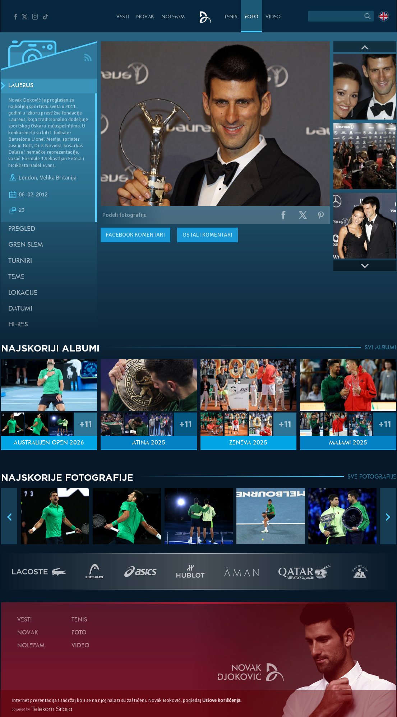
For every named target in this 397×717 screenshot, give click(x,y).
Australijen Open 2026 (49, 443)
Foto (251, 17)
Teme (16, 277)
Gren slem (25, 245)
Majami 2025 (348, 443)
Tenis (230, 17)
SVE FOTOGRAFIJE (371, 477)
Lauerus (20, 86)
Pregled (21, 229)
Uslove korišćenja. (221, 700)
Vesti (122, 17)
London (28, 177)
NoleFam (173, 17)
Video (273, 17)
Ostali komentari (207, 234)
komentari (135, 234)
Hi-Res (18, 324)
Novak (145, 17)
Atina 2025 (148, 443)
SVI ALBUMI (380, 348)
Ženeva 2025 (248, 443)
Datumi (20, 309)
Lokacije (22, 293)
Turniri (20, 261)
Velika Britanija (58, 177)
